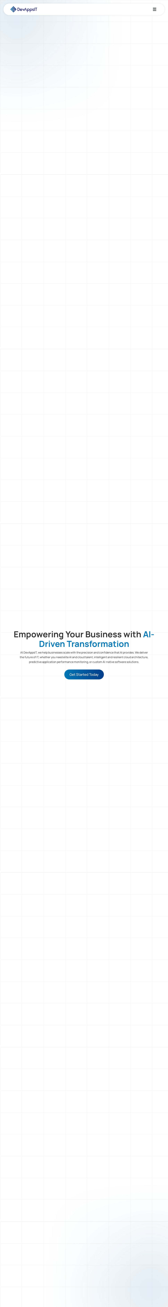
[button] (155, 9)
